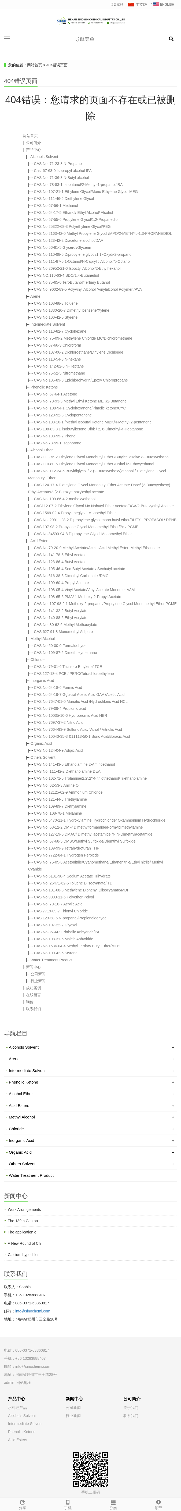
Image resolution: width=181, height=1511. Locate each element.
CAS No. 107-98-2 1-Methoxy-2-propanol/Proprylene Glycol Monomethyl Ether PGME (105, 604)
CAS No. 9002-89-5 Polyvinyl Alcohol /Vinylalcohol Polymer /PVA (88, 289)
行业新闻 (38, 981)
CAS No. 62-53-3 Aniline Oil (57, 785)
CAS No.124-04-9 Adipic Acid (58, 750)
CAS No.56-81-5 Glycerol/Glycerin (62, 247)
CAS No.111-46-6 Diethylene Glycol (64, 198)
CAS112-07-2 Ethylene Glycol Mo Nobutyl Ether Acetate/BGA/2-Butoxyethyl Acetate (104, 506)
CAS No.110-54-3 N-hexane (57, 359)
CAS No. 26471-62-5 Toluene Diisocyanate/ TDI (74, 883)
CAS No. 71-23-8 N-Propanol (58, 163)
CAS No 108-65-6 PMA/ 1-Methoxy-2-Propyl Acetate (77, 597)
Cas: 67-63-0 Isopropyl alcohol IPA (63, 170)
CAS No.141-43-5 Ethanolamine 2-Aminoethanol (74, 764)
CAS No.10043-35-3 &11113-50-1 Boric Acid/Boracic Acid (82, 736)
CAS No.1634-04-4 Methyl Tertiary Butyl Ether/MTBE (78, 946)
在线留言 (33, 995)
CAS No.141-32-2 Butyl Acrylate (60, 611)
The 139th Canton (23, 1221)
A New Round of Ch (24, 1243)
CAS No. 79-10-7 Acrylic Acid (58, 904)
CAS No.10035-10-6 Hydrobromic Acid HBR (70, 715)
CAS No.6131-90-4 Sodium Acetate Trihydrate (72, 876)
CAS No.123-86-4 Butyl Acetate (60, 562)
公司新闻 (38, 974)
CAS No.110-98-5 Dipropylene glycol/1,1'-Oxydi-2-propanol (83, 254)
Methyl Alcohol (43, 638)
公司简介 (33, 143)
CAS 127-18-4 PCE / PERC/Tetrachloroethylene (74, 673)
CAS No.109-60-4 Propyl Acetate (61, 583)
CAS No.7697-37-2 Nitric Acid (58, 722)
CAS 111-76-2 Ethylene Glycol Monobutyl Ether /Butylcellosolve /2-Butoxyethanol (101, 457)
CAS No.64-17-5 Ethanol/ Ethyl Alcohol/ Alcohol (73, 212)
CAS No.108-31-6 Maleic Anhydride (63, 939)
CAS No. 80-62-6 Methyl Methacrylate (65, 625)
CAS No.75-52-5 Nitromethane (59, 373)
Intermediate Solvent (48, 324)
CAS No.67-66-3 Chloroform (57, 345)
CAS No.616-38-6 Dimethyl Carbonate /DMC (71, 576)
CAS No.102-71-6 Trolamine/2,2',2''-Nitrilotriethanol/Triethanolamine (90, 778)
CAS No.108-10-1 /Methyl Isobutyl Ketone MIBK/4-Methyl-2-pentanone (93, 422)
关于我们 (130, 1407)
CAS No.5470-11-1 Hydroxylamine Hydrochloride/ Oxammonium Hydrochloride (99, 820)
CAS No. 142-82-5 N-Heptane (59, 366)
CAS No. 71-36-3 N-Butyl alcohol (61, 177)
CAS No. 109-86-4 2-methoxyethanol (65, 499)
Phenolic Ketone (44, 387)
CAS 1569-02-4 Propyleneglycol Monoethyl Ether (75, 513)
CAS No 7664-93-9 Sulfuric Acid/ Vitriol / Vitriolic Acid (78, 729)
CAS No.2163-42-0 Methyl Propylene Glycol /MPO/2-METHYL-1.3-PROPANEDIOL (103, 233)
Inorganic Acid (42, 680)
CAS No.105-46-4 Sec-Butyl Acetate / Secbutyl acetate (79, 569)
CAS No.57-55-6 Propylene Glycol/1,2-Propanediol (76, 219)
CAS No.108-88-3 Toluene (56, 303)
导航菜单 (84, 39)
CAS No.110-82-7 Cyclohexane (60, 331)
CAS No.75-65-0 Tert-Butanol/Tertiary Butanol (72, 282)
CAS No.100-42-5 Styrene (56, 317)
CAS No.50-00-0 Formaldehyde (60, 645)
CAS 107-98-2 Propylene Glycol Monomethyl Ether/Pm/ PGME (86, 527)
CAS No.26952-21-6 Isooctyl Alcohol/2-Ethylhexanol (77, 268)
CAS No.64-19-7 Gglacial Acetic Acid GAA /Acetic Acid (79, 694)
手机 (68, 1504)
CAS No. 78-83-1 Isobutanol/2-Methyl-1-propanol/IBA (78, 184)
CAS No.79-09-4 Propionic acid (60, 708)
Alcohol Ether (41, 450)
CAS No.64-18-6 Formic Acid (58, 687)
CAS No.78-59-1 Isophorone (58, 443)
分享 (22, 1504)
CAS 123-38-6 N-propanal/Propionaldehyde (70, 918)
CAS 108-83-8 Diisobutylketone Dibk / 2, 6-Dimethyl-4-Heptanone (88, 429)
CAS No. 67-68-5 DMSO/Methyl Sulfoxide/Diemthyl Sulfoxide (85, 841)
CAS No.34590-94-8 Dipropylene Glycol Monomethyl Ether (83, 534)
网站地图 (23, 1382)
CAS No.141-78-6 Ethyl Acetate (60, 555)
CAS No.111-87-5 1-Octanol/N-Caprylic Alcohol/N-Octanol (82, 261)
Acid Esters (39, 541)
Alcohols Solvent (44, 156)
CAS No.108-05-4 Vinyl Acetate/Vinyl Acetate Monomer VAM (84, 590)
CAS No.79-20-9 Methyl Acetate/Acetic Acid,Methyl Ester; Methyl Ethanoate (97, 548)
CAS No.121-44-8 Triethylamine (60, 799)
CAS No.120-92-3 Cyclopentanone (63, 415)
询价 (30, 1002)
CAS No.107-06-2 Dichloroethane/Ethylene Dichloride (78, 352)
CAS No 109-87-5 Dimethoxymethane (65, 652)
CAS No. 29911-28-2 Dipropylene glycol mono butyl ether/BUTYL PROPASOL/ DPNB (105, 520)
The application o (22, 1232)
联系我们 (33, 1009)
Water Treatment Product (51, 960)
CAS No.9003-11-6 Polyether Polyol (64, 897)
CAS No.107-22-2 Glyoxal (55, 925)
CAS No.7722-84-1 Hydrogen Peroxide (66, 855)
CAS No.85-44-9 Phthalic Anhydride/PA (66, 932)
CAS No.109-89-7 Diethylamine (60, 806)
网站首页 (34, 65)
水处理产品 (17, 1407)
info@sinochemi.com (32, 1311)
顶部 (158, 1504)
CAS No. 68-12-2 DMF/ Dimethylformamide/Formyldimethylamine (88, 827)
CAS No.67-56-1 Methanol (56, 205)
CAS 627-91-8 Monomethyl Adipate (63, 631)
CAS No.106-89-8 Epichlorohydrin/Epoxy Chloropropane (81, 380)
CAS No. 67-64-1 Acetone (55, 394)
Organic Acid (41, 743)
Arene (35, 296)
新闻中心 (33, 967)
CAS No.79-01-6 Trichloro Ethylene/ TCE (68, 666)
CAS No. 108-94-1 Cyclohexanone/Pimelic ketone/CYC (80, 408)
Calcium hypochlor (23, 1255)
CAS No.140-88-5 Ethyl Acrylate (60, 618)
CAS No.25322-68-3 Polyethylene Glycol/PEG (72, 226)
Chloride (38, 659)
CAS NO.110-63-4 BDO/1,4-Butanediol (66, 275)
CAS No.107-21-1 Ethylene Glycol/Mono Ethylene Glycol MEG (86, 191)
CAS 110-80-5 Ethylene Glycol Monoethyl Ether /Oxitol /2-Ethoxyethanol (94, 464)
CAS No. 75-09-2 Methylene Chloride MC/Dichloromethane (83, 338)
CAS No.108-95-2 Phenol (55, 436)
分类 (113, 1504)
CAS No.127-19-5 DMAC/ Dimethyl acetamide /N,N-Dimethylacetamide (93, 834)
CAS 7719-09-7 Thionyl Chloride (61, 911)
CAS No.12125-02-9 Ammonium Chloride (68, 792)
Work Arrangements (24, 1209)
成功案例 (33, 988)
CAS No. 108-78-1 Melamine (58, 813)
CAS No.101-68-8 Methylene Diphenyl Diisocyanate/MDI (81, 890)
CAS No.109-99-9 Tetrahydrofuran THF (66, 848)
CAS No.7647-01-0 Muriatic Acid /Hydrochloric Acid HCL (81, 701)
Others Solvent (43, 757)
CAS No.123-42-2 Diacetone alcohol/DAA (68, 240)
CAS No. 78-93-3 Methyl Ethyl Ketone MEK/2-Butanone (80, 401)
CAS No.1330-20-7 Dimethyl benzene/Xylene (71, 310)
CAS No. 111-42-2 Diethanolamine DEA (67, 771)
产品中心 (33, 149)
